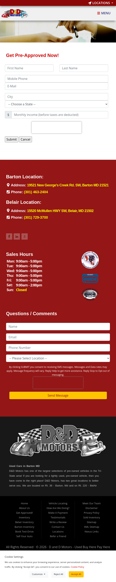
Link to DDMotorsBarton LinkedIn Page (17, 236)
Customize (39, 574)
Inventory (24, 517)
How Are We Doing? (58, 508)
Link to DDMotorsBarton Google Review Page (24, 236)
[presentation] (56, 127)
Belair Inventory (24, 522)
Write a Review (58, 522)
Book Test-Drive (24, 531)
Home (24, 503)
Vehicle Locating (58, 503)
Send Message (58, 395)
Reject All (58, 574)
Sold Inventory (91, 517)
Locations (99, 3)
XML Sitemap (91, 527)
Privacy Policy (91, 512)
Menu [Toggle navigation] (104, 13)
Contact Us (58, 527)
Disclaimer (92, 508)
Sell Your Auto (24, 536)
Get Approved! (24, 512)
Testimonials (58, 517)
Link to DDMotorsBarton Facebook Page (9, 236)
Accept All (76, 574)
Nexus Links (91, 531)
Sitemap (91, 522)
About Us (24, 508)
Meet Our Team (91, 503)
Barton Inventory (24, 527)
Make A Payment (58, 512)
